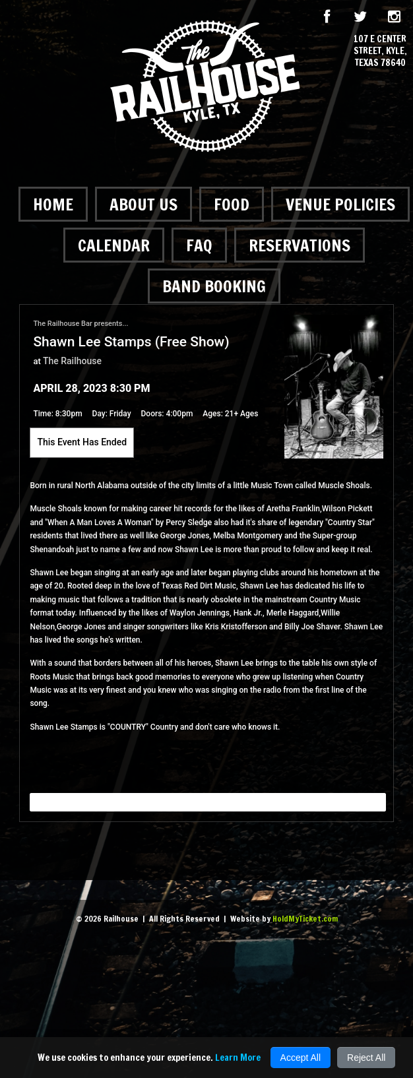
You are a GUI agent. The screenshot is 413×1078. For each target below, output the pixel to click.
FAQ (199, 245)
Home (53, 204)
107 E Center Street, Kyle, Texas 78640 (380, 51)
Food (231, 204)
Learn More (238, 1057)
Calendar (114, 245)
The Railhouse (72, 361)
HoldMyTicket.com (305, 918)
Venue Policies (340, 204)
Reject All (366, 1057)
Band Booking (214, 286)
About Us (143, 204)
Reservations (299, 245)
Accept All (300, 1057)
